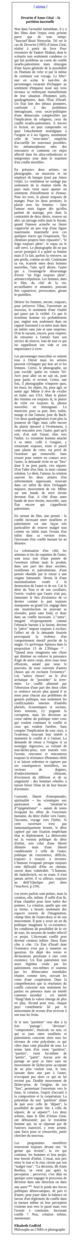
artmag (40, 6)
